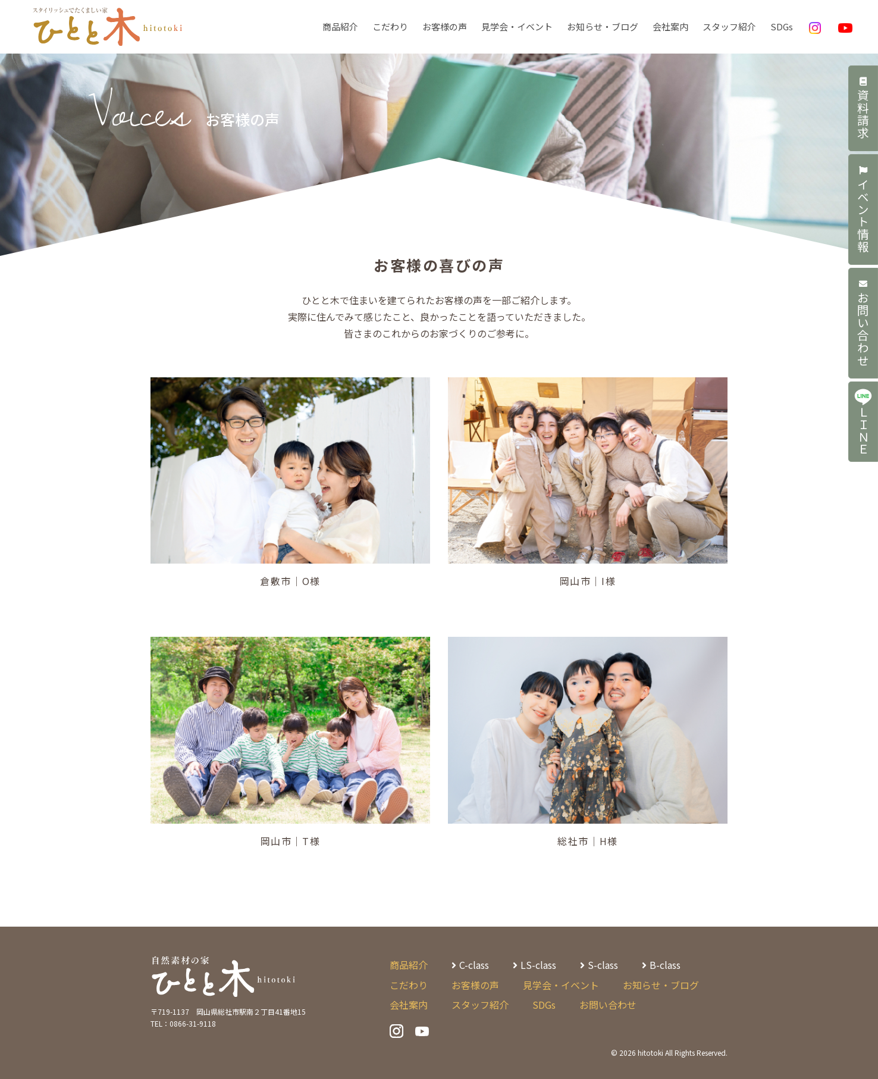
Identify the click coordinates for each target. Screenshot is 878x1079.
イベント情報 (863, 211)
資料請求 (863, 109)
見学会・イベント (517, 26)
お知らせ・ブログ (602, 26)
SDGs (781, 26)
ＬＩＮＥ (863, 425)
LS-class (538, 965)
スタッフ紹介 (729, 26)
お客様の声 (444, 26)
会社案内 (670, 26)
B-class (665, 965)
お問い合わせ (863, 326)
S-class (603, 965)
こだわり (390, 26)
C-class (474, 965)
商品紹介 (340, 26)
